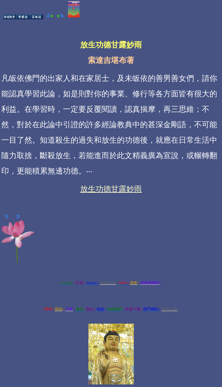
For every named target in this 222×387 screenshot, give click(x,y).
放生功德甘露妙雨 (111, 189)
